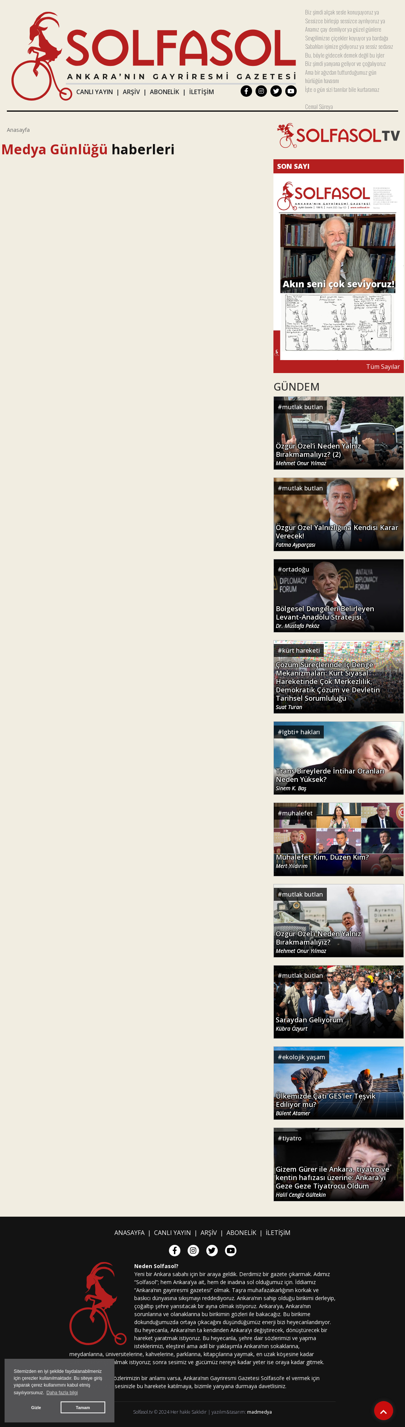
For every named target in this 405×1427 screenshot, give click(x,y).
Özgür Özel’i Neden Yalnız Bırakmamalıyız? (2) (318, 454)
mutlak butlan (302, 407)
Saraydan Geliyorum (309, 1023)
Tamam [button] (83, 1407)
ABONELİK (164, 92)
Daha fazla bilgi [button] (62, 1392)
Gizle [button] (36, 1407)
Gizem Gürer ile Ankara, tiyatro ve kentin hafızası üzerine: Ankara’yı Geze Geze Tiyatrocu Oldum (332, 1181)
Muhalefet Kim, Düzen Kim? (322, 861)
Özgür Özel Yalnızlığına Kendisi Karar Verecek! (337, 535)
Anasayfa (18, 129)
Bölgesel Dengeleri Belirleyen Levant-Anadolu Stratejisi (325, 616)
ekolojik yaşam (303, 1057)
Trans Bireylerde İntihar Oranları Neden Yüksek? (330, 779)
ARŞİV (131, 92)
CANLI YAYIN (94, 92)
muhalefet (297, 813)
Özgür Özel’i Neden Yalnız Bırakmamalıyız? (318, 942)
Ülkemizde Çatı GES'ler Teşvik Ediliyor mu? (326, 1104)
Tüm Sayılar (383, 366)
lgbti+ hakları (301, 732)
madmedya (259, 1412)
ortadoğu (295, 569)
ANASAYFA (129, 1232)
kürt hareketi (301, 650)
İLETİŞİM (201, 92)
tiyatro (292, 1138)
